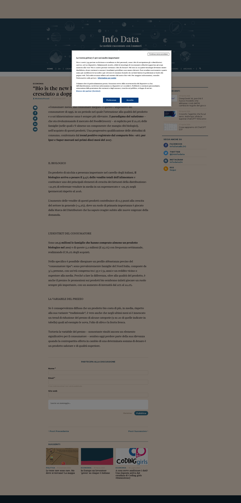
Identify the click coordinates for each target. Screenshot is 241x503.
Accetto (130, 100)
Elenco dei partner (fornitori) (88, 91)
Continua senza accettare (158, 54)
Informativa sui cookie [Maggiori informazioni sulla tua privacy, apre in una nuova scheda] (107, 78)
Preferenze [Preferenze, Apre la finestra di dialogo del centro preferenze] (111, 100)
